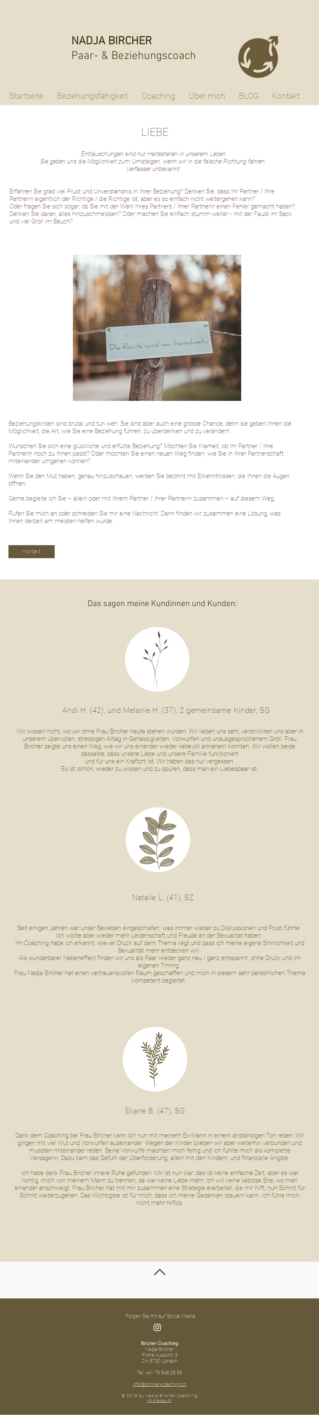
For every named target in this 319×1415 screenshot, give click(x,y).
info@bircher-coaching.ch (160, 1384)
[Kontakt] (31, 551)
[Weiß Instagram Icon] (157, 1327)
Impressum (159, 1400)
